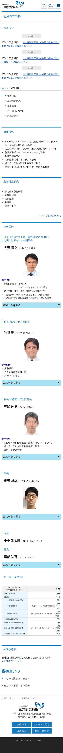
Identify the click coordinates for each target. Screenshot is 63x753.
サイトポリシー (10, 698)
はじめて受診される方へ (17, 678)
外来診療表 (12, 115)
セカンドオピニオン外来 (17, 685)
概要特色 (11, 95)
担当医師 (11, 105)
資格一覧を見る (31, 305)
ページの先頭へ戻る (51, 215)
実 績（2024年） (16, 110)
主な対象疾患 (14, 100)
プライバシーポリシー (30, 698)
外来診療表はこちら (12, 661)
